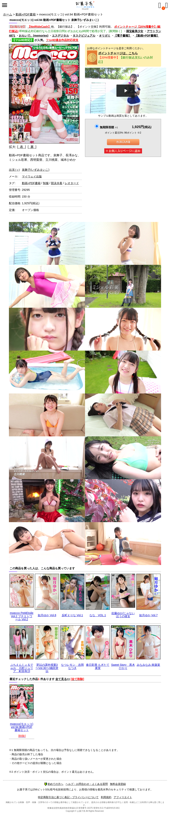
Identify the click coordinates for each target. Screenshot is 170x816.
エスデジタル (60, 35)
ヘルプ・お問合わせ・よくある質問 (87, 784)
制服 (46, 183)
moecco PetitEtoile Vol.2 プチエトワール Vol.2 (21, 616)
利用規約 (106, 797)
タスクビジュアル (84, 35)
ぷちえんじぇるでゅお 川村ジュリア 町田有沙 (21, 668)
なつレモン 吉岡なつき (72, 666)
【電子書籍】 (122, 35)
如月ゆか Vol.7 (148, 615)
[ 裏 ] (32, 147)
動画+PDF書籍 (26, 14)
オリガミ (104, 35)
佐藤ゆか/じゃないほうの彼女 (123, 615)
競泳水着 (56, 183)
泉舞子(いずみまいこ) (35, 169)
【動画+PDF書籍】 (147, 35)
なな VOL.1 (97, 615)
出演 (14, 169)
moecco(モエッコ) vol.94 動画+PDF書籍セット (21, 727)
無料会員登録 (118, 784)
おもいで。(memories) (33, 35)
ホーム (7, 14)
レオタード (72, 183)
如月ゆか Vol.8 (47, 615)
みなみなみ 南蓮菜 (148, 664)
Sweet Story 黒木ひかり (123, 666)
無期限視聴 (109, 127)
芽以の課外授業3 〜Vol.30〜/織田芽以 (47, 668)
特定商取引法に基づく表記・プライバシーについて (68, 797)
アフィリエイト (123, 797)
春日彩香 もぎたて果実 (98, 666)
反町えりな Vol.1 (72, 615)
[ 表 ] (21, 147)
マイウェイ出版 (32, 176)
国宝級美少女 (134, 31)
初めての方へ (53, 784)
